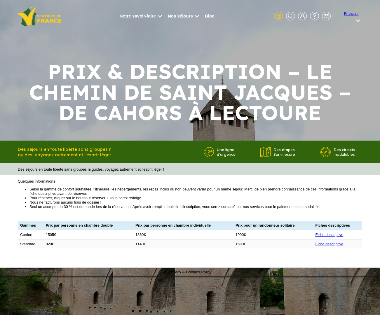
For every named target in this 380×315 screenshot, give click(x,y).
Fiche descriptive (329, 234)
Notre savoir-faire (141, 15)
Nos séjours (183, 15)
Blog (210, 15)
